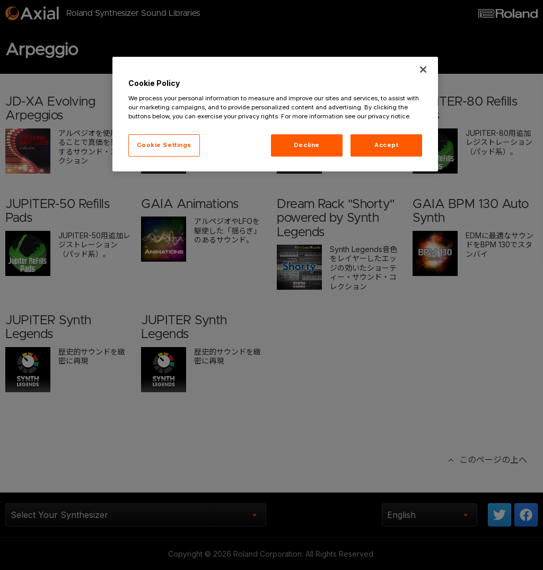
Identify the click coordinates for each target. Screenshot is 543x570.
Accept (386, 145)
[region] (275, 114)
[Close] (423, 69)
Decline (307, 145)
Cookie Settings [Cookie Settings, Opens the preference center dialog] (164, 145)
